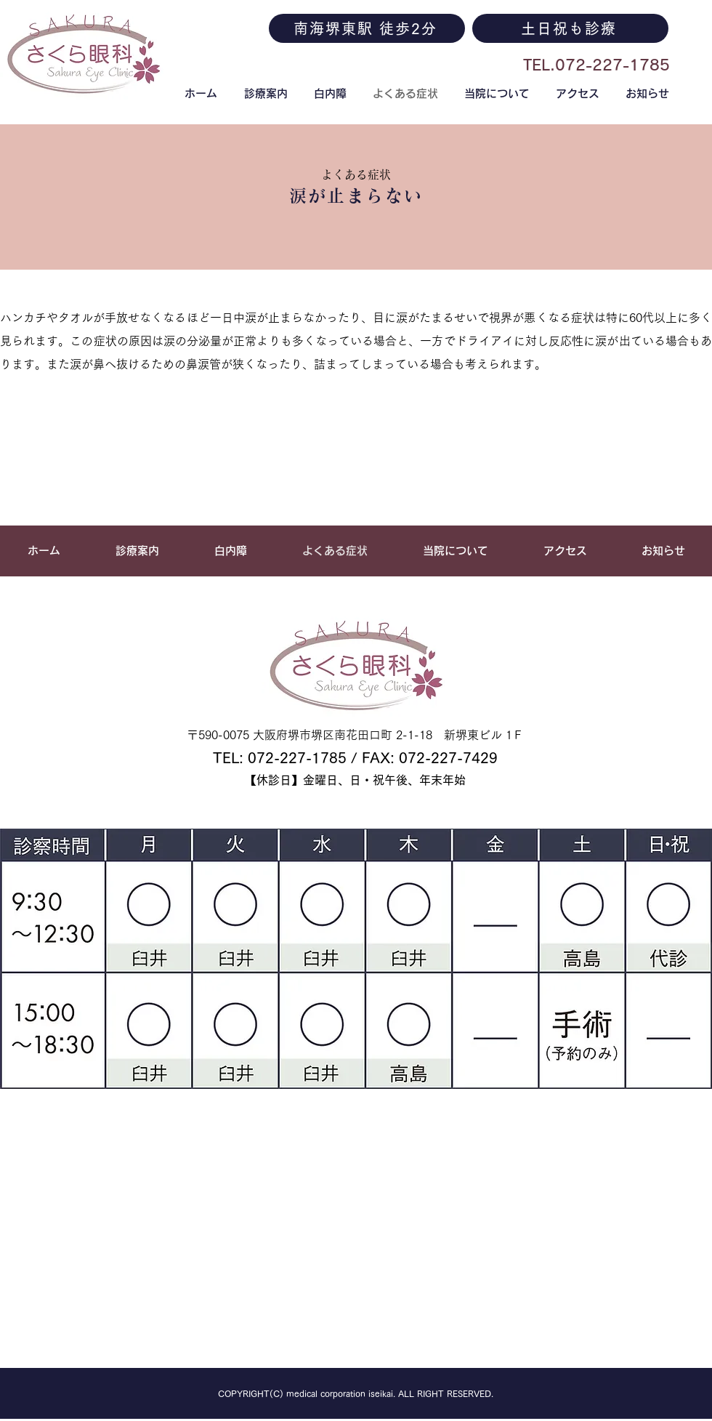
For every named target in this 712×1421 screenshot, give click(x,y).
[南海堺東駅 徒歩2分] (367, 28)
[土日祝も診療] (570, 28)
